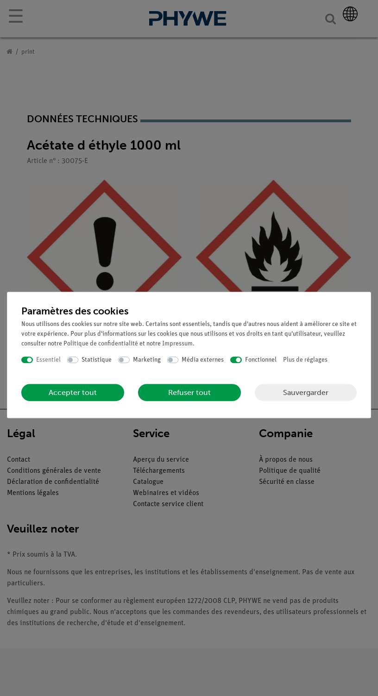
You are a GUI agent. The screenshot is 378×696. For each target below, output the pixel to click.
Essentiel (48, 360)
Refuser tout (189, 392)
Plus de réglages (305, 360)
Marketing (147, 360)
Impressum (177, 343)
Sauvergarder (305, 392)
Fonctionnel (261, 360)
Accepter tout (73, 392)
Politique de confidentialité (100, 343)
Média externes (203, 360)
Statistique (97, 360)
